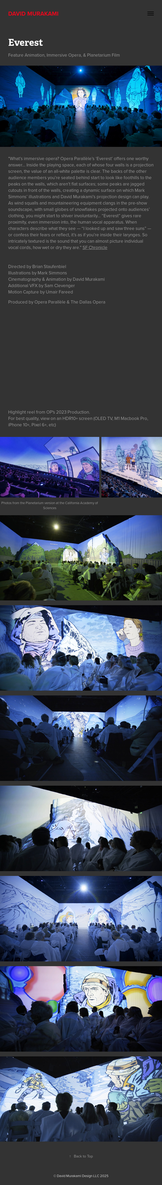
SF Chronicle (95, 247)
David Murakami (33, 13)
